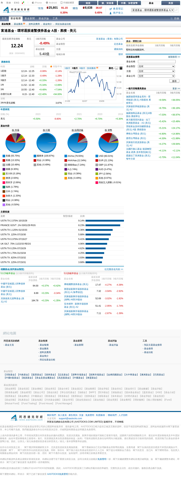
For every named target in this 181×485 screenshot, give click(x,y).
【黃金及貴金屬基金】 (45, 378)
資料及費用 (34, 24)
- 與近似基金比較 (46, 359)
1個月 (67, 68)
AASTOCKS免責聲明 (57, 474)
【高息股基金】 (64, 378)
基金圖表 (19, 24)
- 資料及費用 (44, 352)
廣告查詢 (73, 415)
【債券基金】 (50, 374)
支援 (81, 415)
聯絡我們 (112, 415)
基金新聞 (30, 18)
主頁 (4, 18)
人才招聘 (123, 415)
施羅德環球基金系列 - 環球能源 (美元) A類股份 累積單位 (138, 99)
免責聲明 (89, 415)
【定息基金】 (63, 374)
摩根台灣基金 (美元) (136, 133)
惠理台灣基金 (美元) (136, 138)
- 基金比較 (148, 352)
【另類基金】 (10, 374)
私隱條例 (100, 415)
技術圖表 (92, 68)
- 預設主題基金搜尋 (152, 345)
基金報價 (16, 18)
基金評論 (44, 18)
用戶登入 (116, 12)
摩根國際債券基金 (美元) (76, 284)
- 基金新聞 (78, 345)
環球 (120, 54)
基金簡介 (47, 24)
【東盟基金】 (91, 378)
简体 (8, 2)
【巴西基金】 (158, 374)
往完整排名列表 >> (114, 269)
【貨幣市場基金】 (79, 374)
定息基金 (118, 44)
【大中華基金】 (131, 374)
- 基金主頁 (9, 345)
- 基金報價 (43, 345)
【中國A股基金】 (12, 378)
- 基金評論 (113, 345)
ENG (16, 2)
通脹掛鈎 (118, 49)
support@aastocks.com (70, 418)
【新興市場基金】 (97, 374)
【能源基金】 (27, 378)
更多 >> (176, 88)
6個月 (82, 68)
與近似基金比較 (63, 24)
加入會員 (62, 415)
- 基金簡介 (43, 356)
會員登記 (116, 8)
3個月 (75, 68)
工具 (55, 18)
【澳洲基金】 (145, 374)
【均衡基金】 (23, 374)
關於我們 (51, 415)
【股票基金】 (37, 374)
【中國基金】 (78, 378)
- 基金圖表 (43, 348)
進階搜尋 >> (174, 57)
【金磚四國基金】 (114, 374)
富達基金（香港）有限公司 (109, 39)
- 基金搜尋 (148, 348)
